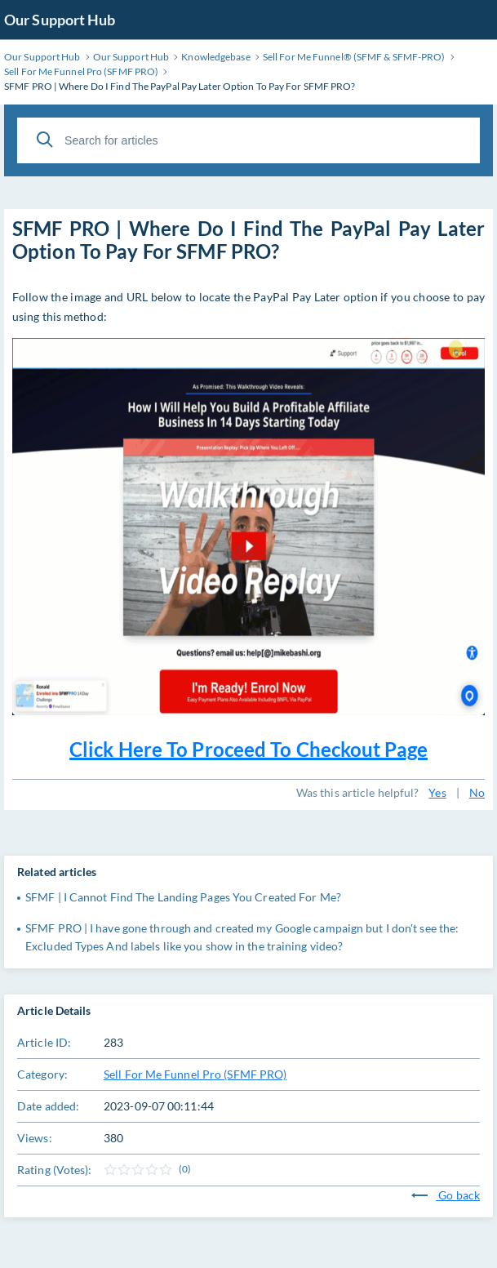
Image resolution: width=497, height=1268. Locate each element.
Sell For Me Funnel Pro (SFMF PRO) (195, 1074)
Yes (437, 792)
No (477, 792)
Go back (445, 1195)
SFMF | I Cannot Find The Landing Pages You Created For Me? (183, 897)
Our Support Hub (60, 20)
